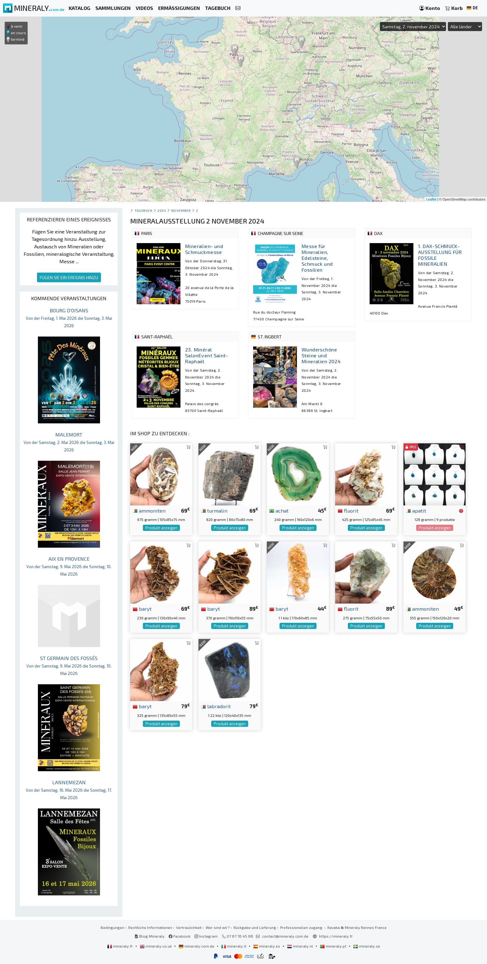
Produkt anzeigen (161, 527)
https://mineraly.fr (336, 936)
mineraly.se (366, 946)
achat (279, 510)
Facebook (179, 936)
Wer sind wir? (218, 927)
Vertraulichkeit (189, 927)
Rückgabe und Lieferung (255, 927)
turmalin (214, 510)
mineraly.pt (333, 946)
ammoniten (149, 510)
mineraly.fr (120, 946)
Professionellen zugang (301, 927)
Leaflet (431, 199)
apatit (416, 510)
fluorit (348, 510)
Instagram (206, 936)
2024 (161, 210)
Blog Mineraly (149, 936)
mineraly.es (267, 946)
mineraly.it (234, 946)
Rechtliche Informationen (150, 927)
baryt (142, 608)
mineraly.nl (300, 946)
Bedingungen (112, 927)
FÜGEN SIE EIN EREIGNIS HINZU (69, 277)
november (181, 210)
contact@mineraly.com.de (285, 936)
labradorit (216, 706)
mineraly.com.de (197, 946)
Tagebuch (143, 210)
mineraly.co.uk (156, 946)
